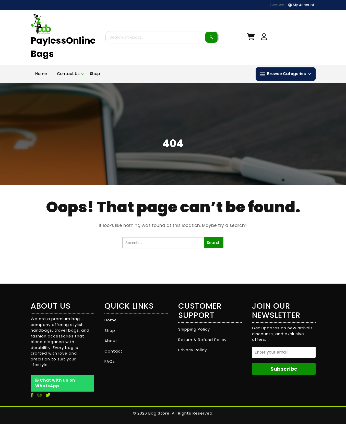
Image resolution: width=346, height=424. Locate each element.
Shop (95, 73)
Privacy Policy (192, 350)
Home (41, 73)
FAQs (109, 361)
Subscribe (283, 368)
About (110, 340)
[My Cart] (251, 38)
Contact (113, 351)
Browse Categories (285, 74)
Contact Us (68, 73)
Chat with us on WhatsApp (55, 383)
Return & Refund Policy (202, 339)
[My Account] (301, 5)
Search (211, 37)
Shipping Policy (194, 329)
